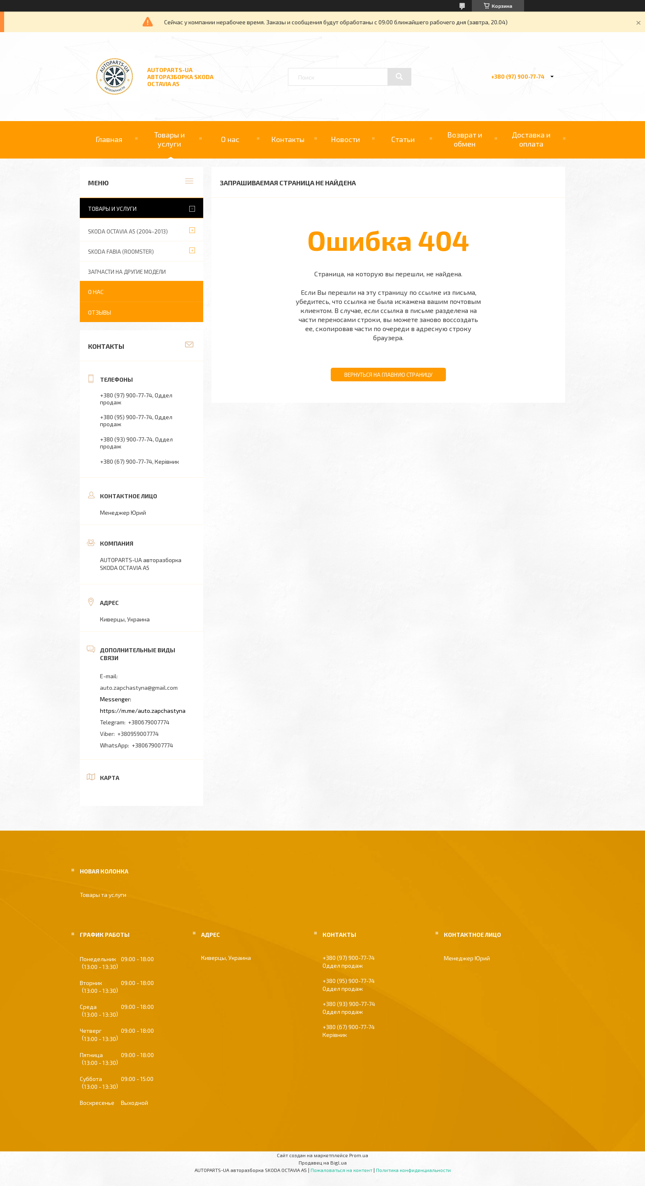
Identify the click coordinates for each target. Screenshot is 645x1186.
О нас (230, 139)
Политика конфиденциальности (413, 1170)
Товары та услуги (103, 894)
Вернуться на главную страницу (388, 374)
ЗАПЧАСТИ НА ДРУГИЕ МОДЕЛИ (127, 271)
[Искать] (399, 76)
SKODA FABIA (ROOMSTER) (121, 251)
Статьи (403, 139)
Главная (108, 139)
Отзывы (99, 312)
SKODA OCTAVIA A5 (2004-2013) (128, 231)
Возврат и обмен (464, 139)
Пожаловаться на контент (341, 1170)
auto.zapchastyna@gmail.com (139, 687)
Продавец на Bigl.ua (323, 1162)
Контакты (287, 139)
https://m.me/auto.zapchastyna (143, 710)
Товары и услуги (169, 139)
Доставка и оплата (531, 139)
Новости (345, 139)
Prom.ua (358, 1155)
